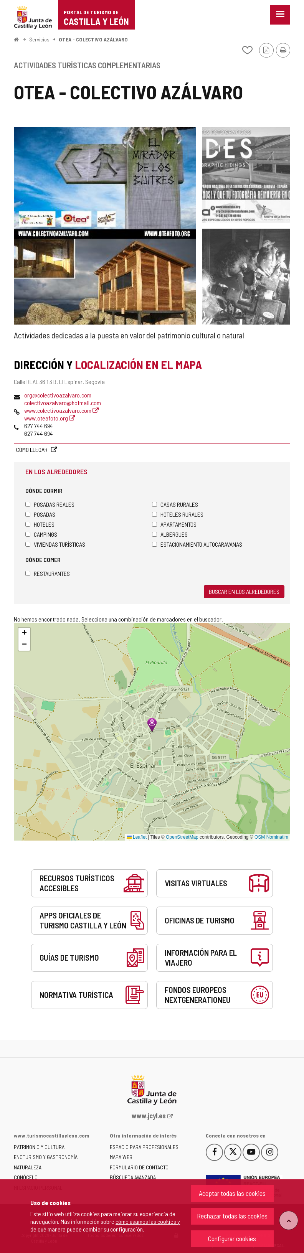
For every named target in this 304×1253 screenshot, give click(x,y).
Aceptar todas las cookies (232, 1193)
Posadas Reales (49, 504)
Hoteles (40, 524)
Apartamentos (174, 524)
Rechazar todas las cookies (232, 1216)
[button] (24, 633)
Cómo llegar (32, 449)
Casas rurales (175, 504)
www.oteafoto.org (49, 418)
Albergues (170, 534)
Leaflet (137, 837)
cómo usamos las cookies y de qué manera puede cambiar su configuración (105, 1225)
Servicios (39, 39)
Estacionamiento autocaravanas (197, 544)
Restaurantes (47, 573)
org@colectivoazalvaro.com (57, 395)
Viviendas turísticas (55, 544)
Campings (41, 534)
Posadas (40, 514)
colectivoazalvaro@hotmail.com (62, 402)
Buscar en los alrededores (244, 591)
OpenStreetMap (182, 837)
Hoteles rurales (177, 514)
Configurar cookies (232, 1238)
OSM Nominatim (271, 837)
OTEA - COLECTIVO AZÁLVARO (93, 39)
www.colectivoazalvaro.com (61, 410)
